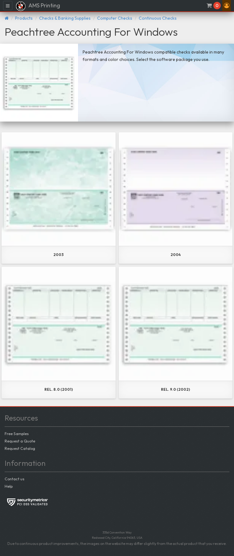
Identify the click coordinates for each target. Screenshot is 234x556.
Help (9, 486)
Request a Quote (20, 440)
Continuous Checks (158, 18)
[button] (226, 5)
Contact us (14, 478)
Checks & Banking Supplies (65, 18)
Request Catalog (20, 448)
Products (24, 18)
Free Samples (17, 433)
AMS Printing (37, 6)
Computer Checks (114, 18)
